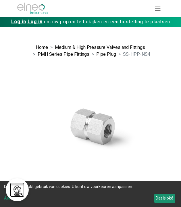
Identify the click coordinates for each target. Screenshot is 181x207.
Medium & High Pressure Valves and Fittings (100, 47)
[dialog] (90, 194)
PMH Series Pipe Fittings (63, 54)
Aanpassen (14, 198)
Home (42, 47)
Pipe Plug (106, 54)
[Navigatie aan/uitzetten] (158, 8)
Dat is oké (164, 198)
